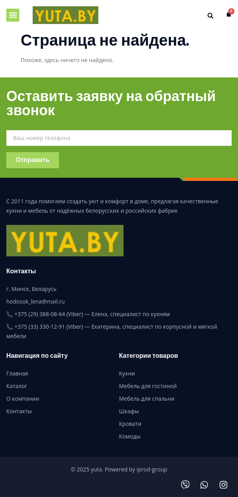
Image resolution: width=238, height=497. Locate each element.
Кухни (127, 373)
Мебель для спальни (147, 398)
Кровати (130, 423)
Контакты (19, 411)
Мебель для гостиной (148, 386)
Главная (17, 373)
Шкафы (129, 411)
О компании (22, 398)
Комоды (129, 436)
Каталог (16, 386)
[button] (12, 15)
